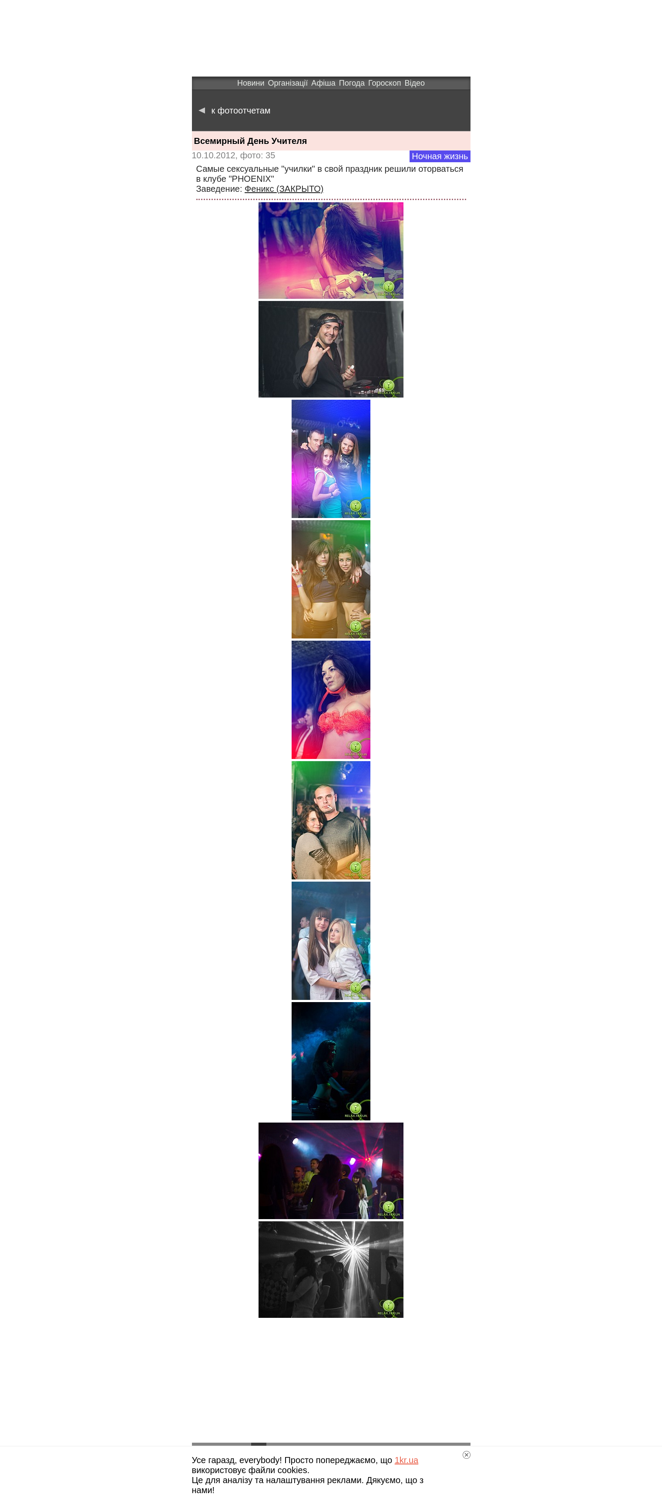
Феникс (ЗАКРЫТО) (284, 189)
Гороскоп (384, 83)
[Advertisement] (331, 1381)
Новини (251, 83)
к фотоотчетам (234, 110)
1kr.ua (406, 1460)
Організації (288, 83)
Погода (352, 83)
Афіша (323, 83)
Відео (414, 83)
